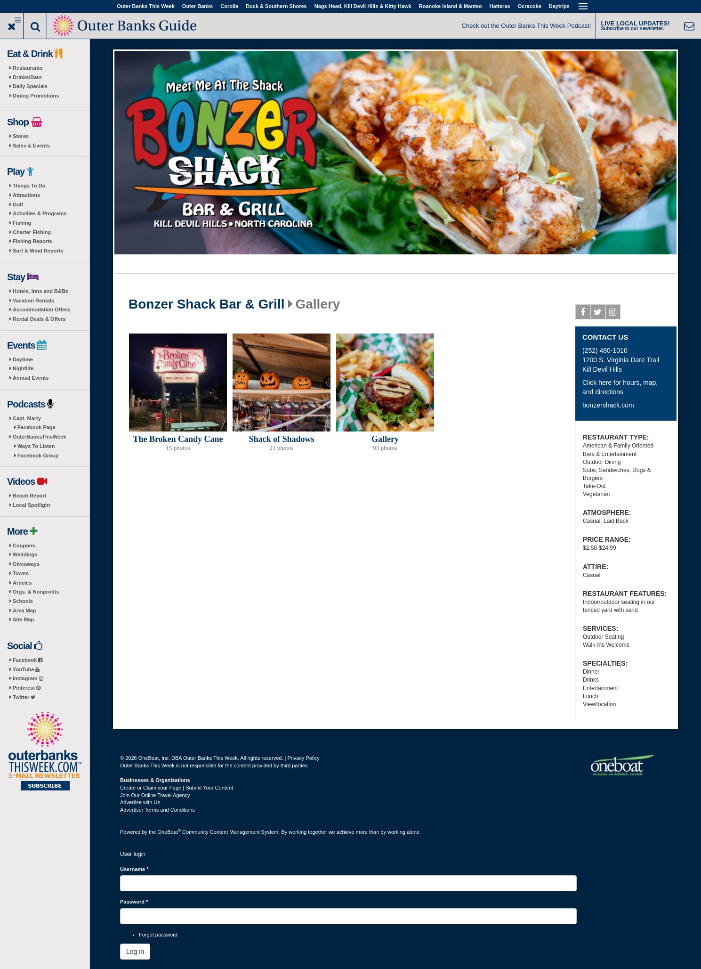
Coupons (24, 545)
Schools (23, 601)
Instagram (28, 678)
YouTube (26, 669)
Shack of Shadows (281, 439)
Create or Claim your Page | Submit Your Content (176, 787)
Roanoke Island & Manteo (450, 6)
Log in (135, 951)
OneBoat (169, 832)
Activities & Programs (39, 213)
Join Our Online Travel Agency (155, 795)
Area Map (24, 610)
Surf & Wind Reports (38, 250)
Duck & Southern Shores (276, 6)
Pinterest (26, 688)
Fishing (22, 223)
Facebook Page (36, 427)
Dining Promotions (36, 95)
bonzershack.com (608, 405)
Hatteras (500, 6)
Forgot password (158, 934)
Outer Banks (197, 6)
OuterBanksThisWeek (39, 437)
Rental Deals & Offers (39, 319)
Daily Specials (30, 86)
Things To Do (29, 185)
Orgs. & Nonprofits (36, 591)
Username (134, 869)
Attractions (26, 195)
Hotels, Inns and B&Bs (40, 291)
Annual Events (30, 378)
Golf (18, 204)
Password (134, 901)
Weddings (25, 554)
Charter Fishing (32, 232)
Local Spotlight (31, 505)
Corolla (229, 6)
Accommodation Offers (41, 309)
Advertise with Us (140, 802)
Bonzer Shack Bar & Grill (206, 304)
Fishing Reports (32, 241)
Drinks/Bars (27, 77)
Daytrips (559, 6)
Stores (21, 136)
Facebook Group (37, 455)
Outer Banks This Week (146, 6)
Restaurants (28, 68)
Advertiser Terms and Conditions (157, 810)
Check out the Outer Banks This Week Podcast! (526, 25)
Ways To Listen (36, 446)
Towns (21, 573)
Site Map (23, 619)
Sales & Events (31, 145)
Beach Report (30, 495)
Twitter (24, 697)
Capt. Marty (27, 418)
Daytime (23, 359)
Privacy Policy (303, 758)
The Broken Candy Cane (178, 439)
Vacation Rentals (33, 300)
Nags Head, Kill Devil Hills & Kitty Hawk (362, 6)
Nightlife (23, 368)
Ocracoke (529, 6)
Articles (22, 583)
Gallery (385, 439)
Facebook (27, 660)
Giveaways (26, 564)
